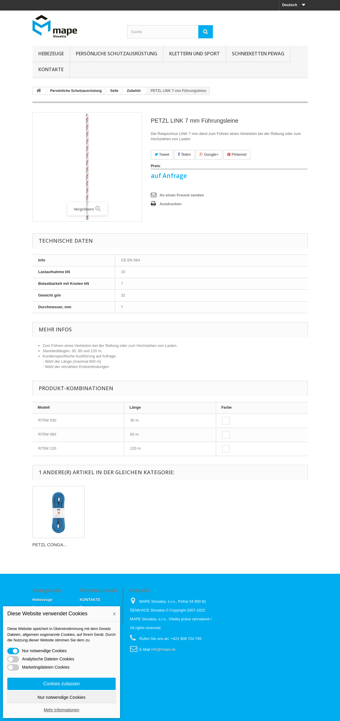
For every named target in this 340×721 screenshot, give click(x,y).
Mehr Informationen (61, 710)
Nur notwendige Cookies (61, 697)
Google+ (208, 154)
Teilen (184, 154)
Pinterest (237, 154)
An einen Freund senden (182, 195)
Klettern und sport (194, 53)
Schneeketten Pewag (258, 53)
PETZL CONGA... (50, 544)
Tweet (162, 154)
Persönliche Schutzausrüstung (116, 53)
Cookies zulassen (61, 683)
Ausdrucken (171, 204)
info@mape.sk (163, 649)
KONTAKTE (51, 69)
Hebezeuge (51, 53)
